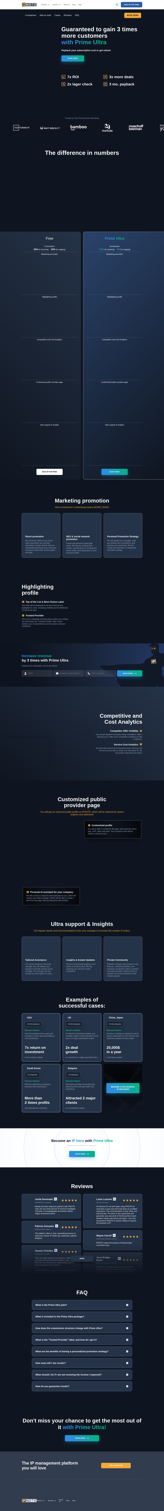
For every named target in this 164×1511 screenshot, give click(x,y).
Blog (73, 4)
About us (66, 4)
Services (56, 5)
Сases (57, 15)
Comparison (30, 15)
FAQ (77, 15)
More (82, 1258)
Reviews (68, 15)
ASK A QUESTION (116, 1465)
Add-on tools (45, 15)
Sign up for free (131, 5)
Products (45, 5)
